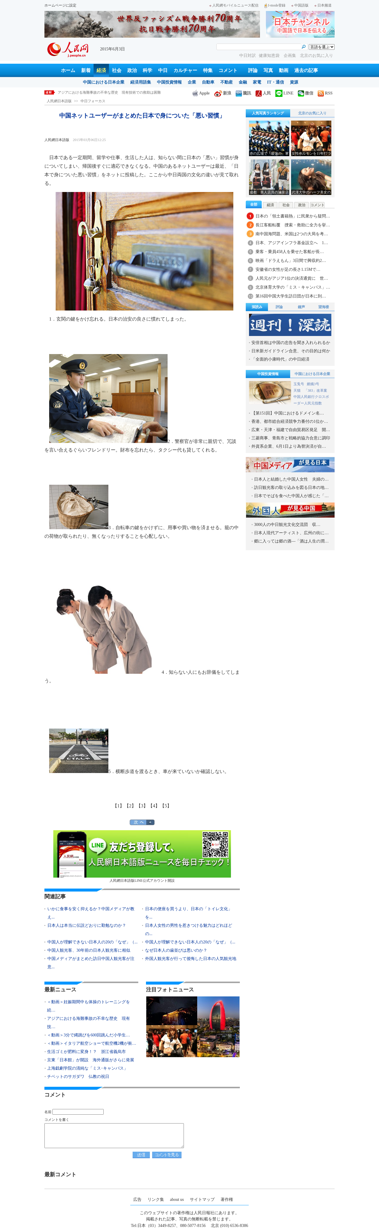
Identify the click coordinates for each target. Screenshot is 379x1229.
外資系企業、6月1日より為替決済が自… (288, 446)
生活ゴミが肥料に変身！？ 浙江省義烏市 (86, 1051)
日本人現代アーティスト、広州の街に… (291, 533)
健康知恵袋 (270, 55)
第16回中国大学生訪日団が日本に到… (291, 296)
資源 (294, 82)
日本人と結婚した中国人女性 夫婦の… (291, 479)
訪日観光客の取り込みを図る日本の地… (291, 487)
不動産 (226, 82)
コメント (228, 70)
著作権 (227, 1199)
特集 (208, 70)
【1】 (118, 805)
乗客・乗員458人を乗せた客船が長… (290, 251)
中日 (163, 70)
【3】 (142, 805)
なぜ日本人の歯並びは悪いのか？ (176, 950)
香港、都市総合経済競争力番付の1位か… (289, 421)
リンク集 (155, 1199)
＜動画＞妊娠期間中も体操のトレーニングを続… (88, 1006)
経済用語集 (140, 82)
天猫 (297, 390)
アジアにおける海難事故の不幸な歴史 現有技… (88, 1022)
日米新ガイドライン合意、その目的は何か (290, 351)
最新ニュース (60, 990)
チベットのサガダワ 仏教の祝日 (78, 1076)
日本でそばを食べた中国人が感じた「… (291, 496)
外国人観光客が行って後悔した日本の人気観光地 (190, 958)
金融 (243, 82)
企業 (192, 82)
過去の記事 (306, 70)
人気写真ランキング (268, 113)
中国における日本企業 (103, 82)
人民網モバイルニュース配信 (233, 5)
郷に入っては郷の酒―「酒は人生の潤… (291, 541)
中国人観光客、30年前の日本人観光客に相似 (88, 950)
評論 (253, 70)
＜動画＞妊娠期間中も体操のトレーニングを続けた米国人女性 (107, 92)
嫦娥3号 (313, 384)
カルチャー (185, 70)
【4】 (154, 805)
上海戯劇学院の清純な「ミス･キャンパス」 (87, 1068)
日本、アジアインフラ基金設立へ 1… (292, 243)
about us (177, 1199)
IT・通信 (275, 82)
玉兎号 (298, 384)
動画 (283, 70)
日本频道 (323, 5)
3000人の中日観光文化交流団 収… (287, 524)
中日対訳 (247, 55)
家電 (257, 82)
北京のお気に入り (316, 55)
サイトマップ (202, 1199)
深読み (257, 307)
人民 (263, 93)
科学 (147, 70)
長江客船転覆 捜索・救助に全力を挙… (293, 225)
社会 (116, 70)
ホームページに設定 (60, 5)
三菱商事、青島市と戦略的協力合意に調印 (290, 438)
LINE (284, 93)
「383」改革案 (315, 390)
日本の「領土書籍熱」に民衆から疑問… (293, 216)
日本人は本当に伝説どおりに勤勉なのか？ (86, 925)
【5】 (166, 805)
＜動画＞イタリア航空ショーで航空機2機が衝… (91, 1043)
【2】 (130, 805)
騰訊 (243, 93)
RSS (325, 93)
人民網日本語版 (59, 101)
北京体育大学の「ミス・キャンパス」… (293, 287)
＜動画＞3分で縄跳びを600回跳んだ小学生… (88, 1035)
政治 (132, 70)
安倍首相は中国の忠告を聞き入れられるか (290, 342)
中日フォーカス (93, 101)
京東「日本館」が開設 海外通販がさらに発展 (90, 1060)
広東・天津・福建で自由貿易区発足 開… (290, 430)
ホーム (68, 70)
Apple (201, 93)
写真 (268, 70)
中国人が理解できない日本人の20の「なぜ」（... (92, 942)
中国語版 (300, 5)
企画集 (290, 55)
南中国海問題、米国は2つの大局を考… (292, 234)
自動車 (208, 82)
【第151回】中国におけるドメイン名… (287, 413)
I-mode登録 (274, 5)
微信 (305, 93)
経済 (101, 70)
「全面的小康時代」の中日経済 (280, 359)
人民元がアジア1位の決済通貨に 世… (292, 278)
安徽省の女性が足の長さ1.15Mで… (288, 269)
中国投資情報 (169, 82)
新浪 (222, 93)
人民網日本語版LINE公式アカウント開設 (142, 856)
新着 (86, 70)
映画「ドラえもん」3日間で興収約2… (291, 260)
